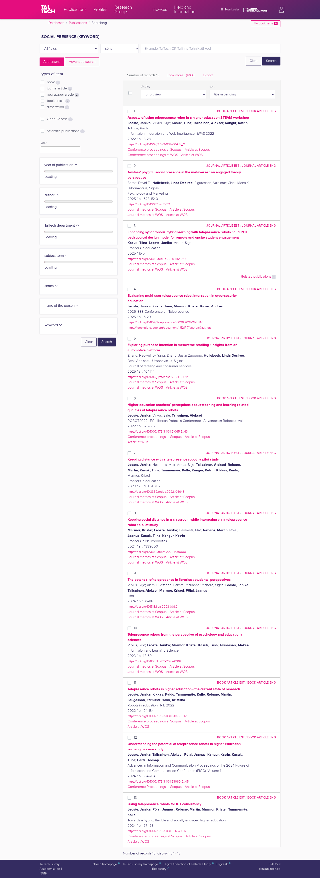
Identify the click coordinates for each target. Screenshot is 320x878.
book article (58, 101)
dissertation (58, 107)
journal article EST (222, 166)
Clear (254, 61)
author (51, 195)
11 (135, 683)
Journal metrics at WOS (145, 215)
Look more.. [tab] (181, 75)
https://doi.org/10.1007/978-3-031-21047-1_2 (156, 144)
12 (135, 738)
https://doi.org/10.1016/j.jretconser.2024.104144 (158, 377)
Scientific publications (66, 131)
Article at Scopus (197, 150)
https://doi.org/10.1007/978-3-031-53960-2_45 (158, 781)
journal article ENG (259, 166)
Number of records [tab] (143, 75)
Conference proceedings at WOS (153, 155)
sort (212, 86)
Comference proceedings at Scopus (155, 836)
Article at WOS (192, 155)
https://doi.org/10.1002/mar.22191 (149, 204)
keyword (53, 325)
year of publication (61, 165)
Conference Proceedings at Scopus (155, 787)
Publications (78, 23)
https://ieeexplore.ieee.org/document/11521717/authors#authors (169, 328)
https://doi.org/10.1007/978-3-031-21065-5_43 (158, 431)
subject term (56, 256)
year (43, 143)
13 (135, 798)
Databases (56, 23)
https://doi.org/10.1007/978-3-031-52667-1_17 (157, 831)
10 (135, 628)
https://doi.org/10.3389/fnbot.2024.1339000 (157, 552)
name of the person (61, 306)
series (51, 286)
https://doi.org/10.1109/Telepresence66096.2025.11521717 (165, 322)
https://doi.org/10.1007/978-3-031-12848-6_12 (157, 716)
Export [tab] (208, 75)
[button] (280, 9)
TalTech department (61, 225)
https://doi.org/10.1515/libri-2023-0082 (153, 607)
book (53, 82)
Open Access (60, 119)
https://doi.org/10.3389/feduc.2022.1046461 (156, 492)
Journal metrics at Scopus (147, 210)
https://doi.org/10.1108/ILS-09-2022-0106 (154, 661)
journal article (59, 88)
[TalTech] (48, 9)
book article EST (231, 111)
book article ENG (261, 111)
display (145, 86)
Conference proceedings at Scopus (155, 150)
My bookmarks (266, 23)
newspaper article (63, 95)
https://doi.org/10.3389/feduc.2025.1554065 (157, 259)
